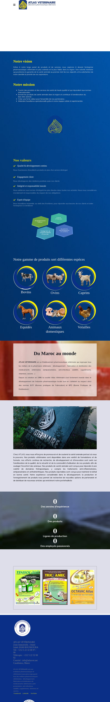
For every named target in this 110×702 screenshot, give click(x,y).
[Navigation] (14, 5)
